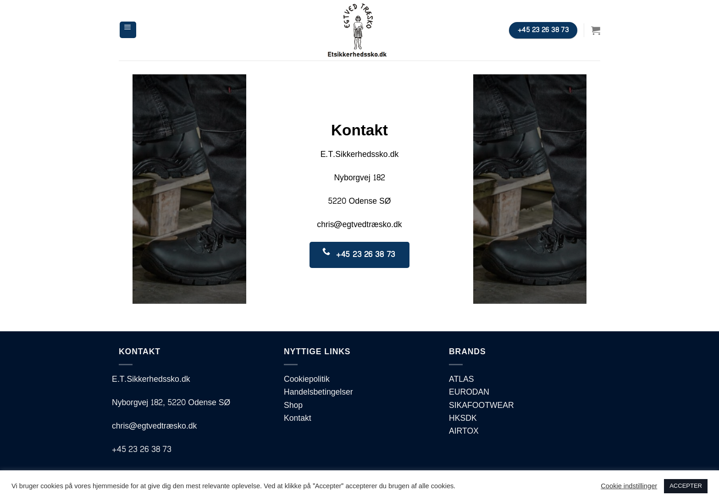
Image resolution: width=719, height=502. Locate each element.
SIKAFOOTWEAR (481, 405)
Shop (293, 405)
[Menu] (128, 30)
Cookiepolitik (307, 379)
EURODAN (469, 392)
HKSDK (463, 418)
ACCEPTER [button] (685, 485)
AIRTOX (464, 431)
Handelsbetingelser (318, 392)
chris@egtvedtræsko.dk (359, 225)
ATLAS (461, 379)
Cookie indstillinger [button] (629, 486)
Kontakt (297, 418)
